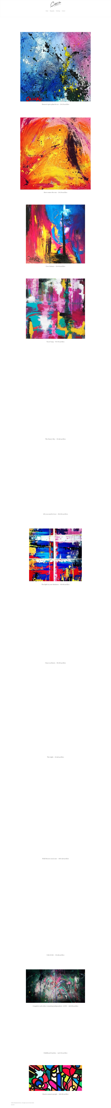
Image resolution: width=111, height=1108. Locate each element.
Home (47, 11)
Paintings (58, 11)
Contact (63, 11)
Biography (52, 11)
